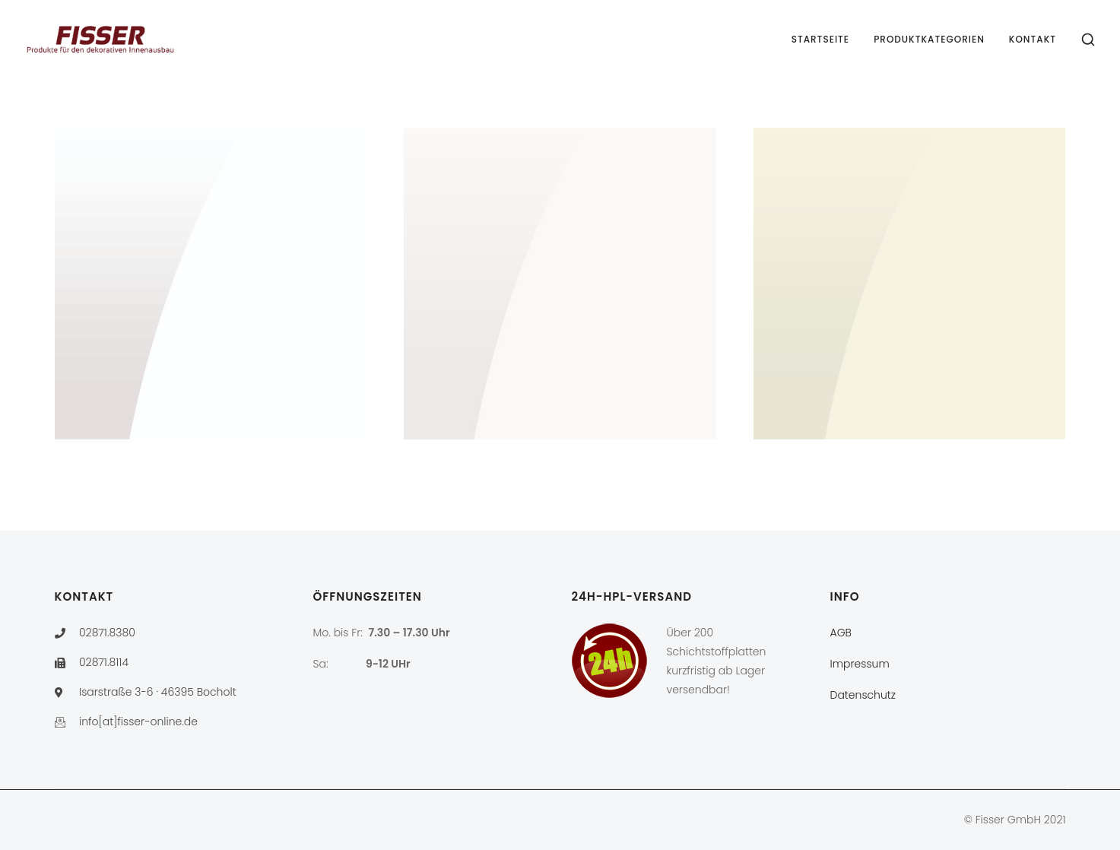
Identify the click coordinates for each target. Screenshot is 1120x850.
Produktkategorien (929, 39)
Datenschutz (863, 695)
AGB (841, 632)
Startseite (821, 39)
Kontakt (1032, 39)
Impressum (860, 663)
